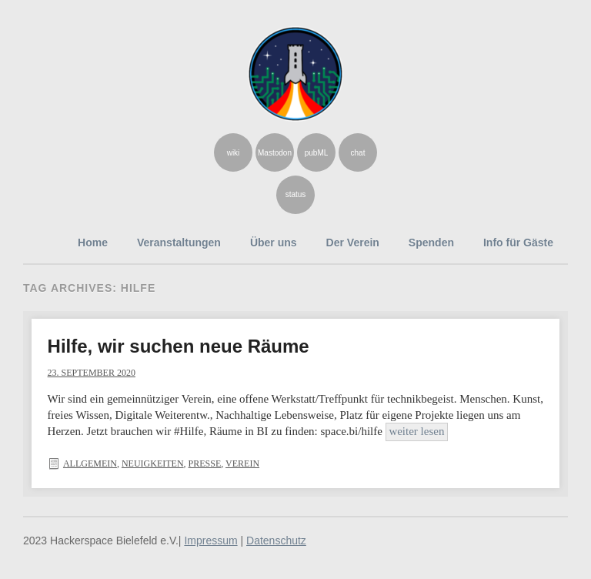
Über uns (273, 242)
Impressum (210, 540)
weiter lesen (416, 431)
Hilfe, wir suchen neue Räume (178, 346)
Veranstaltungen (179, 242)
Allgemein (90, 463)
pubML (317, 153)
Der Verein (352, 242)
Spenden (431, 242)
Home (93, 242)
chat (358, 153)
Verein (242, 463)
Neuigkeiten (153, 463)
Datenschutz (276, 540)
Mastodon (275, 153)
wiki (233, 153)
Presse (205, 463)
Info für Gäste (518, 242)
